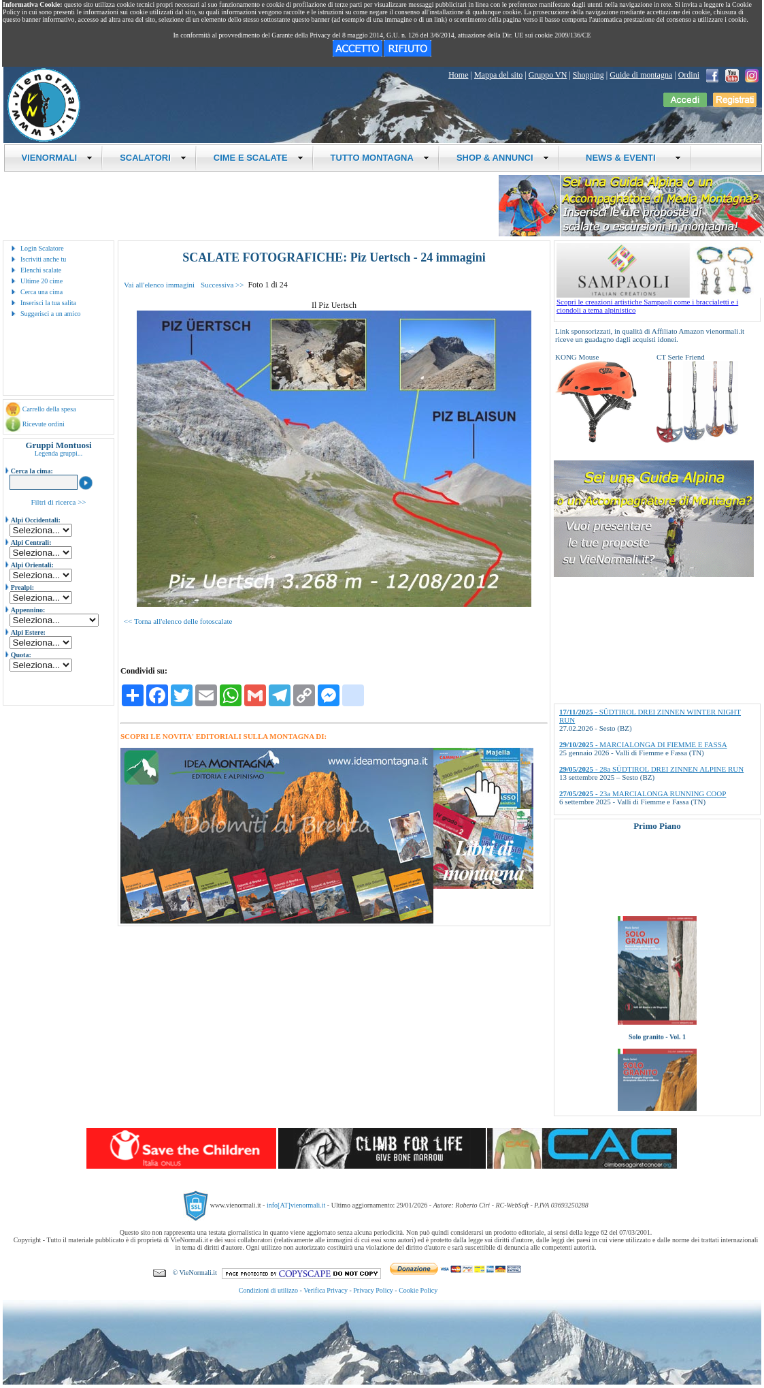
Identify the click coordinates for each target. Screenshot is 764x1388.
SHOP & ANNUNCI (502, 158)
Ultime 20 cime (41, 281)
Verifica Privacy (325, 1290)
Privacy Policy (373, 1290)
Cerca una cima (41, 292)
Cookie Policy (418, 1290)
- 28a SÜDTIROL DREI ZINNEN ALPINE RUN (651, 769)
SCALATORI (153, 158)
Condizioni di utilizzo (268, 1290)
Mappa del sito (498, 75)
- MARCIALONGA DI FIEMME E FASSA (643, 744)
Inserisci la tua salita (48, 302)
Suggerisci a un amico (50, 313)
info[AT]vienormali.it (296, 1205)
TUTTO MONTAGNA (380, 158)
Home (458, 75)
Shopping (588, 75)
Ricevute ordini (43, 424)
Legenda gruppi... (59, 453)
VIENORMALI (57, 158)
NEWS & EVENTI (628, 158)
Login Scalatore (42, 248)
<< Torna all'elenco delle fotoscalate (178, 621)
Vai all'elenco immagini (159, 285)
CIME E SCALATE (258, 158)
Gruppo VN (548, 75)
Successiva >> (222, 285)
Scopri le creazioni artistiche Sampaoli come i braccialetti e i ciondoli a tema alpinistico (659, 302)
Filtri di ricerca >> (58, 502)
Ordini (688, 75)
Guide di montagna (641, 75)
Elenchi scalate (40, 270)
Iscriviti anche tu (43, 259)
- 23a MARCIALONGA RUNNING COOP (642, 793)
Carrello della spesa (49, 409)
